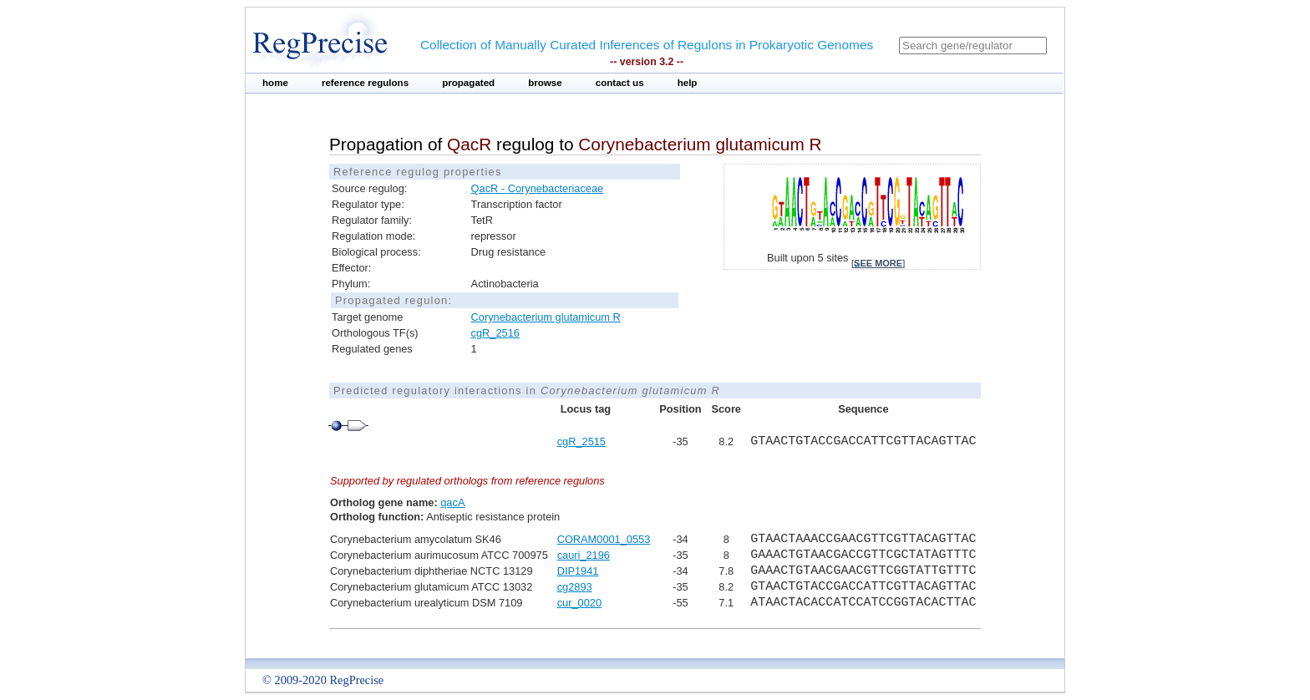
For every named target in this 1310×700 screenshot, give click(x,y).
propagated (468, 83)
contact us (620, 83)
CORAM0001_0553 (604, 539)
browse (545, 83)
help (688, 83)
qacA (452, 502)
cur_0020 (579, 602)
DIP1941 (578, 571)
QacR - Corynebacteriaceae (537, 188)
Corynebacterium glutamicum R (546, 317)
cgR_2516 (495, 333)
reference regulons (365, 83)
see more (878, 263)
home (275, 83)
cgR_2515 (581, 441)
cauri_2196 (583, 555)
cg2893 (574, 587)
